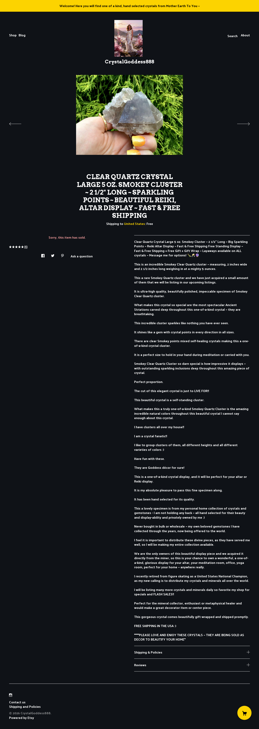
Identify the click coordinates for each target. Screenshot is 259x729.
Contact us (17, 702)
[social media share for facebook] (43, 255)
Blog (22, 35)
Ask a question (82, 255)
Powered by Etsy (21, 718)
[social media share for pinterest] (62, 255)
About (245, 35)
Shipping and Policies (25, 706)
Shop (13, 35)
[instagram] (10, 695)
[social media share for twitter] (52, 255)
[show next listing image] (240, 123)
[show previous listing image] (19, 123)
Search (232, 36)
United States (134, 224)
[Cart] (244, 713)
